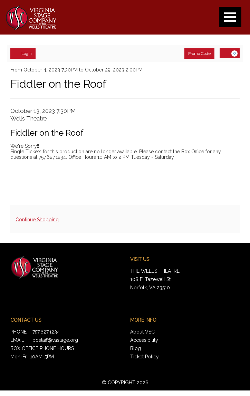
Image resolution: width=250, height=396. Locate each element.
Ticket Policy (144, 356)
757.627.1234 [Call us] (46, 332)
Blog (135, 348)
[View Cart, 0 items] (230, 53)
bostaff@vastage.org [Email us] (55, 340)
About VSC (142, 332)
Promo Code (199, 53)
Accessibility (144, 340)
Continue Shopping (37, 219)
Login (23, 53)
